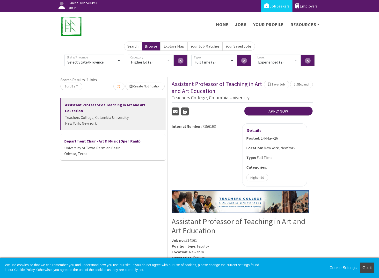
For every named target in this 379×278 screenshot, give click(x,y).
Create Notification (145, 86)
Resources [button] (303, 24)
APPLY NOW (278, 111)
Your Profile (268, 24)
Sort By (70, 86)
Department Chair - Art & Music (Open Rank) (102, 141)
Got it (367, 268)
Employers (306, 6)
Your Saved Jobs (239, 46)
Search (132, 46)
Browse (151, 46)
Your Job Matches (205, 46)
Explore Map (174, 46)
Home (222, 24)
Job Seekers (277, 6)
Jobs (240, 24)
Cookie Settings (343, 268)
